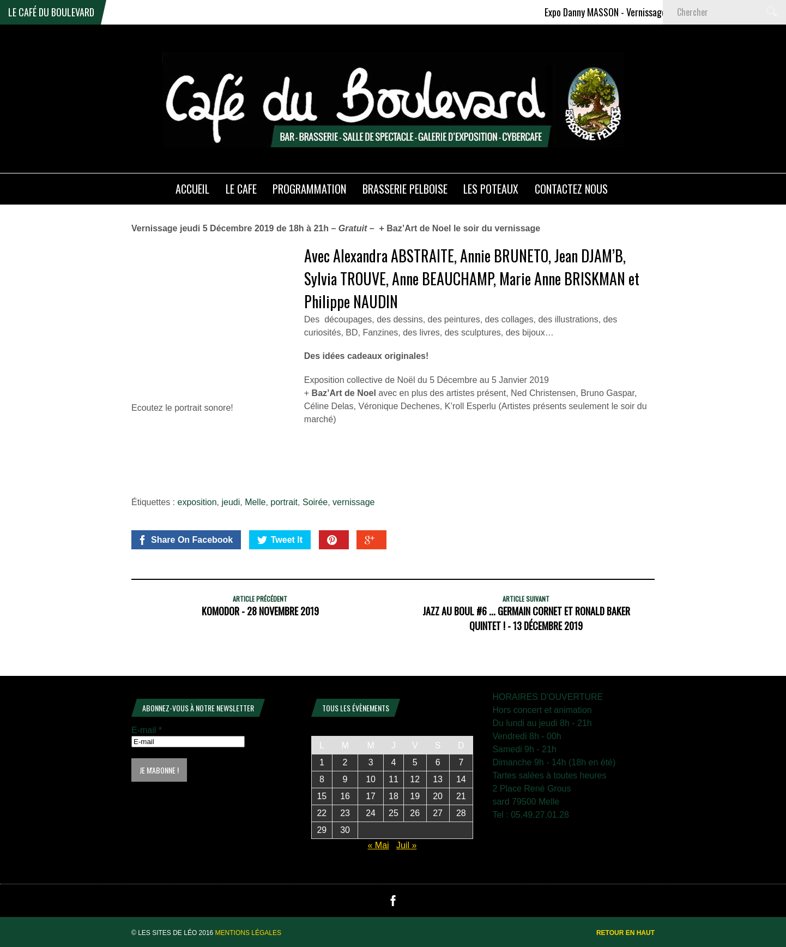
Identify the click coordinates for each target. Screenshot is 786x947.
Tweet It (280, 540)
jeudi (230, 502)
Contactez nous (571, 189)
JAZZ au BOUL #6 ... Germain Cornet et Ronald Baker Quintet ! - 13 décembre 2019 (526, 618)
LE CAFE (241, 189)
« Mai (378, 845)
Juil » (406, 845)
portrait (284, 502)
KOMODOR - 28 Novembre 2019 (260, 611)
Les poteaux (490, 189)
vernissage (353, 502)
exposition (197, 502)
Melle (255, 502)
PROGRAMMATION (309, 189)
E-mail (146, 730)
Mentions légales (248, 933)
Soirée (315, 502)
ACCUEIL (192, 189)
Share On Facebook (185, 540)
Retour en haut (625, 933)
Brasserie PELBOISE (405, 189)
